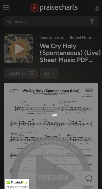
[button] (17, 184)
